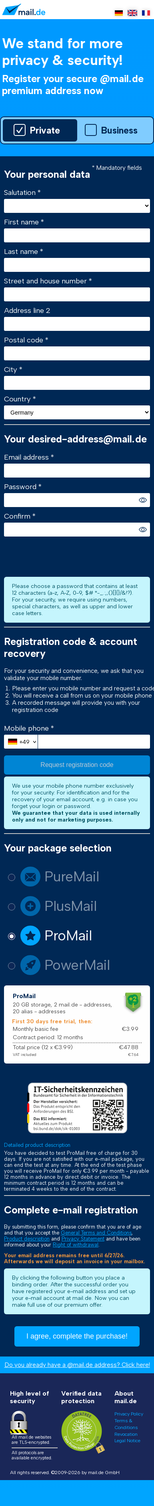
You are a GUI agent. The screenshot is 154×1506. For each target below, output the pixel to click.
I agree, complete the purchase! (77, 1336)
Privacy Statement (83, 1239)
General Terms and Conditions (96, 1233)
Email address (27, 457)
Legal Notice (127, 1440)
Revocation (126, 1434)
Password (21, 486)
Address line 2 (27, 310)
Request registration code (76, 764)
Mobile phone (27, 728)
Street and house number (46, 281)
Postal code (24, 340)
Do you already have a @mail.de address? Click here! (77, 1364)
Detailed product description (37, 1145)
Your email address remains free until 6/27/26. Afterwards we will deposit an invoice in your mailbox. (74, 1258)
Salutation (21, 192)
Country (18, 399)
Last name (22, 251)
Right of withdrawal (75, 1245)
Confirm (18, 516)
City (11, 369)
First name (22, 222)
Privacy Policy (128, 1414)
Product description (27, 1239)
